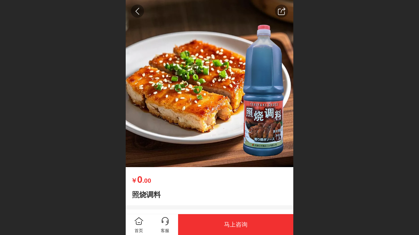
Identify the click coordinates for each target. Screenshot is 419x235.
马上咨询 (235, 224)
